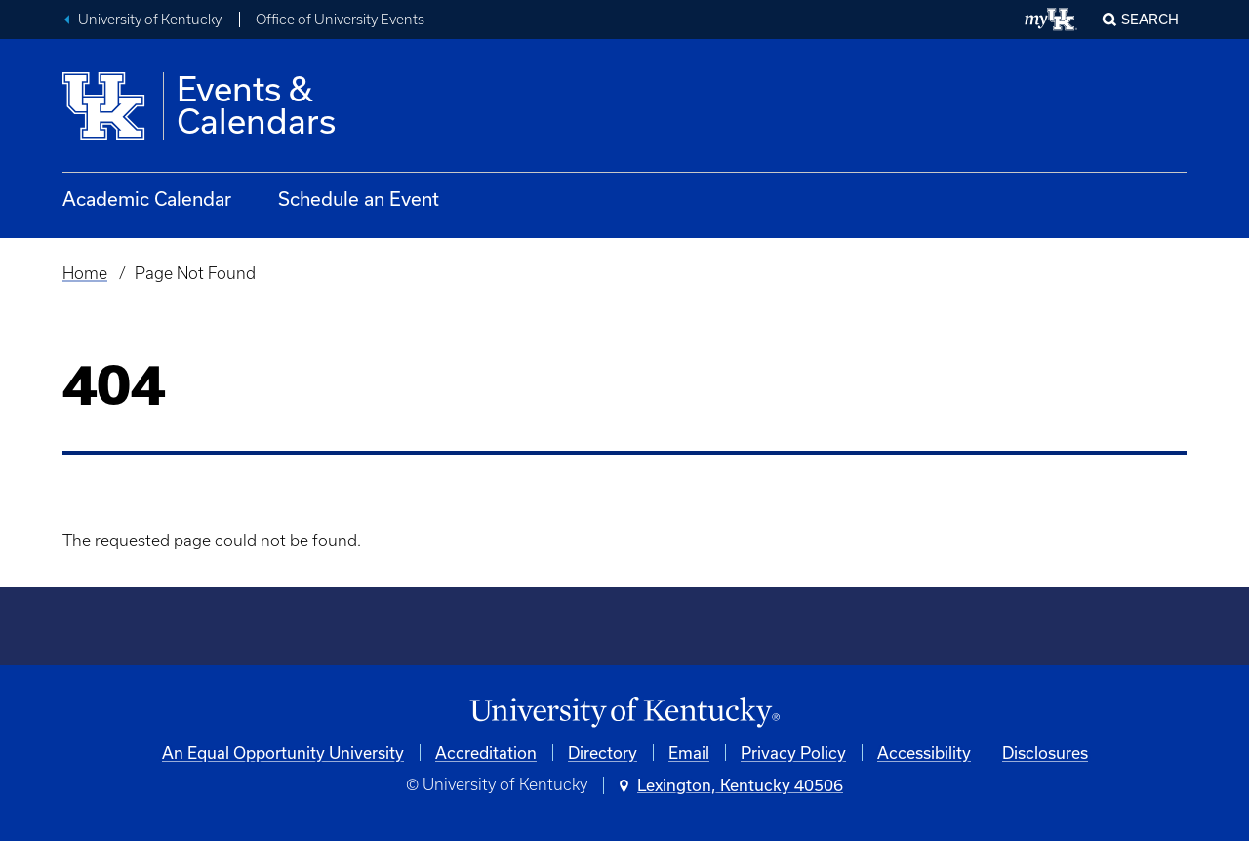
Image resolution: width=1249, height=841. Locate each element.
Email (688, 752)
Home (84, 273)
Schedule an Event (358, 198)
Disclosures (1045, 752)
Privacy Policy (793, 752)
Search (1150, 19)
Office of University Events (340, 19)
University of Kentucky (150, 19)
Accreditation (486, 752)
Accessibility (924, 752)
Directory (602, 752)
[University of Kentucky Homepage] (624, 713)
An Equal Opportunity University (283, 752)
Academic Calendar (146, 198)
